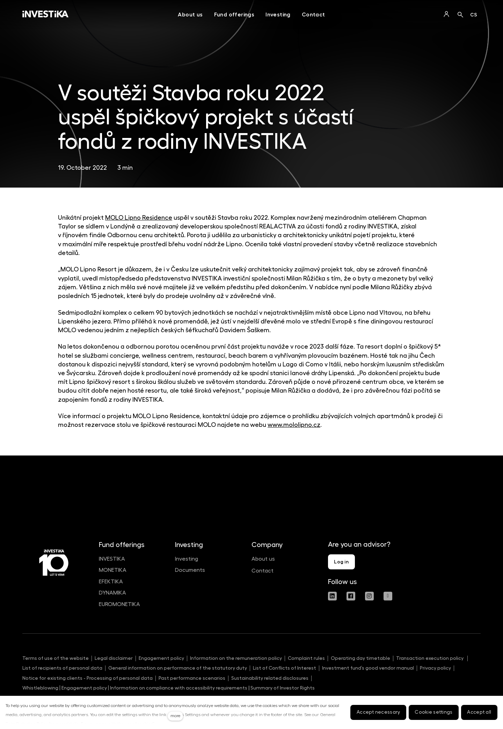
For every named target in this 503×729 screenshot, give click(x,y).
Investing (186, 559)
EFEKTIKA (111, 581)
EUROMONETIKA (119, 604)
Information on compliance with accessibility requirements (178, 687)
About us (263, 559)
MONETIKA (112, 570)
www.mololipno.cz (294, 425)
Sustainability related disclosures (269, 678)
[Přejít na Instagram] (369, 596)
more (175, 716)
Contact (263, 571)
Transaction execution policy (430, 658)
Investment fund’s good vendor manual (368, 667)
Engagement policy (161, 658)
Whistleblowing (40, 687)
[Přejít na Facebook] (351, 596)
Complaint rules (306, 658)
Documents (190, 570)
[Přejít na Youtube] (388, 596)
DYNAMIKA (112, 593)
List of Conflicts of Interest (284, 667)
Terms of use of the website (55, 658)
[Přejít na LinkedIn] (332, 596)
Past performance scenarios (192, 678)
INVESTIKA (112, 559)
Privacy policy (435, 667)
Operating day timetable (360, 658)
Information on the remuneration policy (236, 658)
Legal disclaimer (114, 658)
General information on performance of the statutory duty (177, 667)
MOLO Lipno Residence (138, 217)
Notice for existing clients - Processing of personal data (87, 678)
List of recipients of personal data (62, 667)
